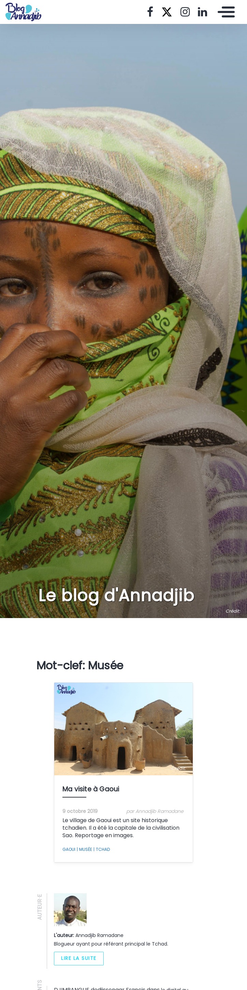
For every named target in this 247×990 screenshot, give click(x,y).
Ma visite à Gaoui (90, 789)
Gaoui (68, 849)
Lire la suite (79, 958)
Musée (84, 849)
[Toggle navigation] (224, 12)
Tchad (101, 849)
